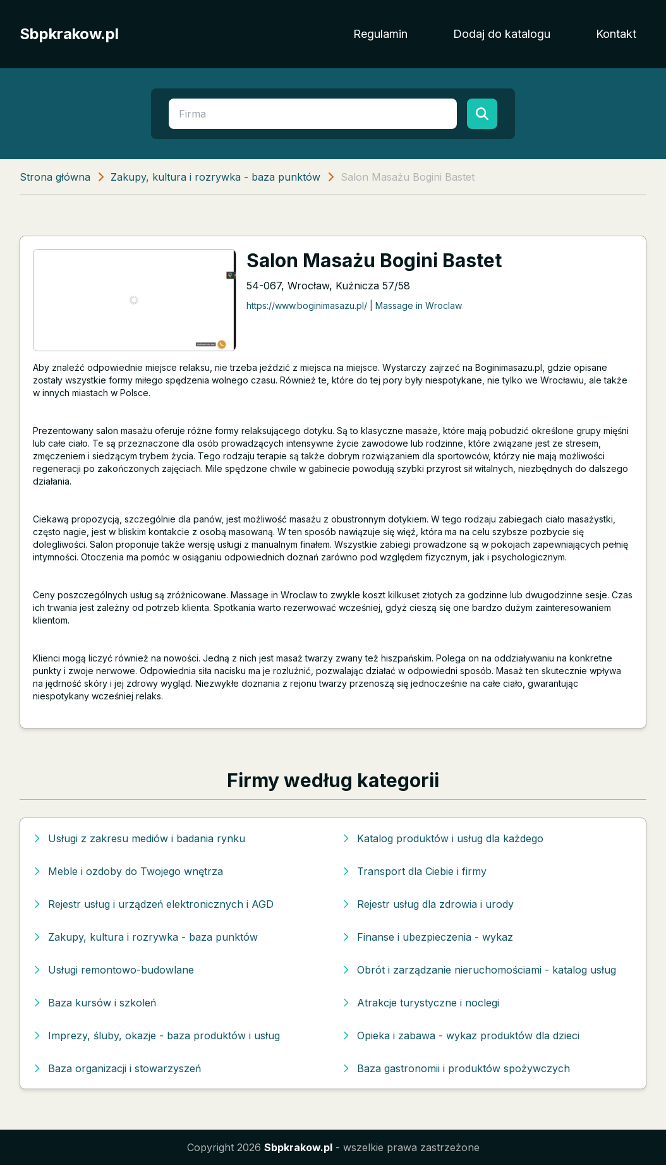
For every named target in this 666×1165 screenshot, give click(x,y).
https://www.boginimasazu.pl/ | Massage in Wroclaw (354, 305)
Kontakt (616, 33)
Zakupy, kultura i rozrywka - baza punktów (215, 177)
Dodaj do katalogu (501, 33)
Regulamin (380, 33)
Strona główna (55, 177)
